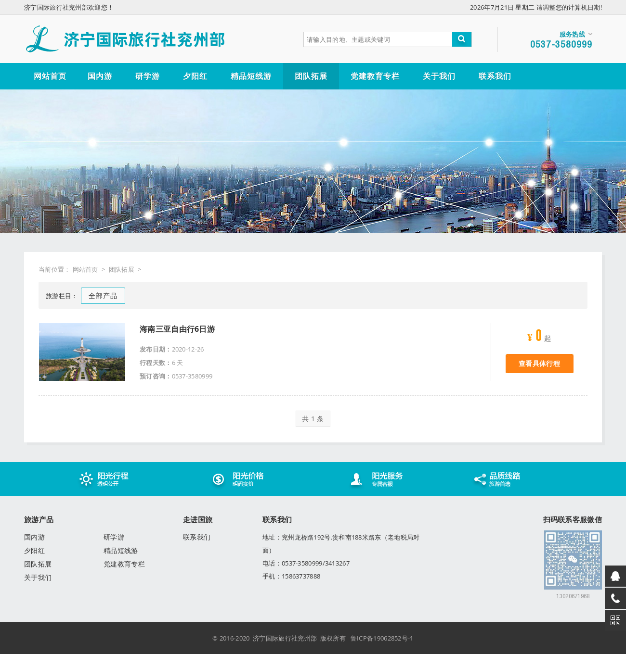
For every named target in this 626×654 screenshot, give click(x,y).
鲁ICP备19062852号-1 (382, 638)
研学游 (114, 536)
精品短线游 (121, 550)
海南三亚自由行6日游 (177, 329)
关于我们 (38, 577)
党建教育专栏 (124, 563)
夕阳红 (34, 550)
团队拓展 (121, 269)
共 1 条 (313, 418)
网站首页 (85, 269)
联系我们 (196, 536)
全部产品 (103, 295)
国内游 (34, 536)
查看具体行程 (539, 363)
